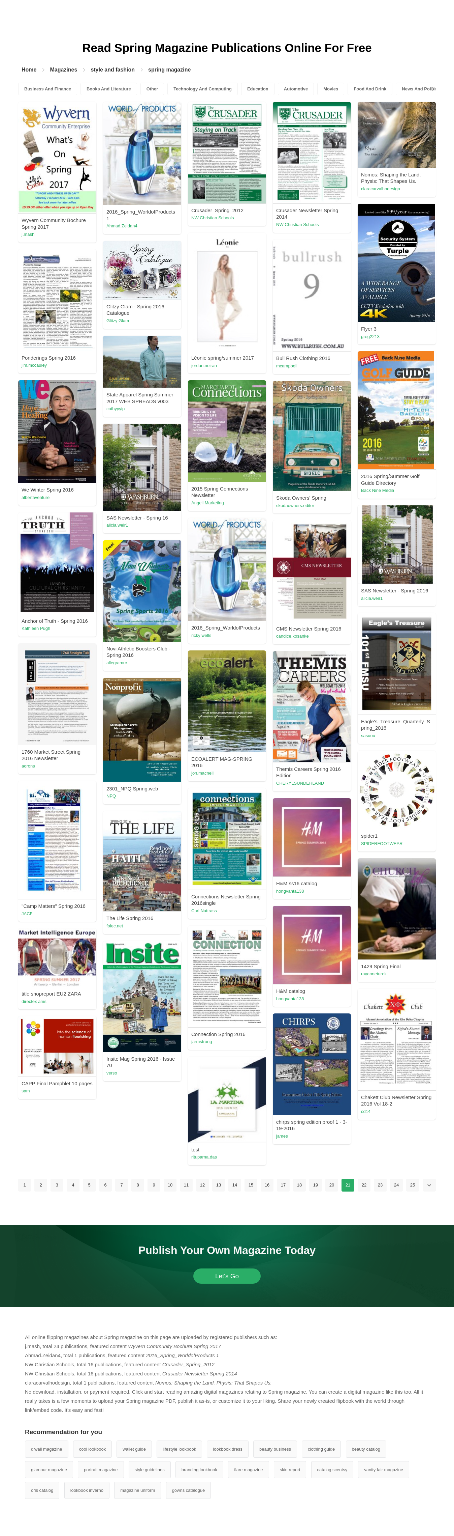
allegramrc (116, 662)
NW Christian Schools (212, 217)
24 (396, 1185)
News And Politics (421, 88)
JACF (27, 913)
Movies (330, 88)
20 (331, 1185)
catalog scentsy (332, 1469)
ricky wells (201, 635)
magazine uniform (137, 1490)
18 (299, 1185)
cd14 (365, 1111)
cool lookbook (92, 1449)
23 (380, 1185)
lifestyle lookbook (179, 1449)
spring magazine (169, 70)
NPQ (111, 796)
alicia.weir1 (117, 525)
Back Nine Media (377, 490)
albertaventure (36, 497)
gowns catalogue (188, 1490)
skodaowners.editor (295, 505)
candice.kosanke (292, 636)
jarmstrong (201, 1041)
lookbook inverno (86, 1490)
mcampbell (286, 365)
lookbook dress (227, 1449)
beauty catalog (366, 1449)
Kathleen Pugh (36, 628)
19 (315, 1185)
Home (29, 70)
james (282, 1136)
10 (170, 1185)
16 (267, 1185)
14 (234, 1185)
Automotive (296, 88)
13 (218, 1185)
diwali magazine (46, 1449)
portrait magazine (101, 1469)
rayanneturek (374, 973)
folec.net (114, 925)
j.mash (28, 234)
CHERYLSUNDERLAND (300, 783)
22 (364, 1185)
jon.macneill (203, 773)
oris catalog (42, 1490)
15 (251, 1185)
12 (202, 1185)
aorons (28, 766)
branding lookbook (199, 1469)
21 (348, 1185)
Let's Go (227, 1276)
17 (283, 1185)
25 (412, 1185)
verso (111, 1073)
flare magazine (248, 1469)
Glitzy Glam (117, 320)
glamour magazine (49, 1469)
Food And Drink (370, 88)
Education (257, 88)
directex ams (34, 1001)
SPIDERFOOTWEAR (382, 843)
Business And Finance (47, 88)
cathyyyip (115, 408)
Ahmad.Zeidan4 (121, 225)
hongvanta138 (290, 891)
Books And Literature (109, 88)
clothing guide (321, 1449)
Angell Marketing (207, 502)
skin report (290, 1469)
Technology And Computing (202, 88)
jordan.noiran (204, 365)
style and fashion (113, 70)
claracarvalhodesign (380, 188)
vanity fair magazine (383, 1469)
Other (152, 88)
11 (186, 1185)
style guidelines (150, 1469)
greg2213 (370, 336)
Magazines (63, 70)
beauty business (275, 1449)
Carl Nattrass (204, 910)
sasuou (368, 735)
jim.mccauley (34, 365)
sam (26, 1090)
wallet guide (134, 1449)
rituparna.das (204, 1157)
